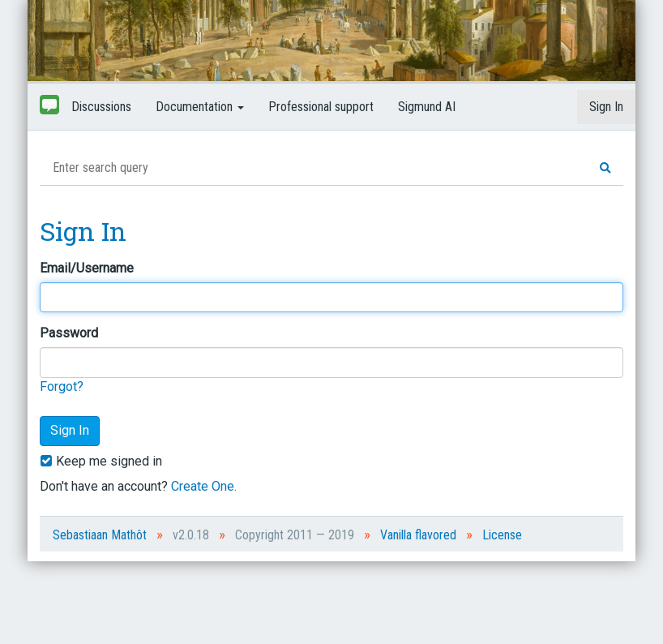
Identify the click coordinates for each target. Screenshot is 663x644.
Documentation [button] (200, 106)
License (502, 535)
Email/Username (87, 268)
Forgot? (61, 386)
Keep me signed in (101, 461)
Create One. (204, 486)
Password (69, 333)
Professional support (321, 106)
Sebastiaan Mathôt (100, 535)
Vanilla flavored (418, 535)
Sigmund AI (427, 106)
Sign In (606, 106)
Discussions (101, 106)
